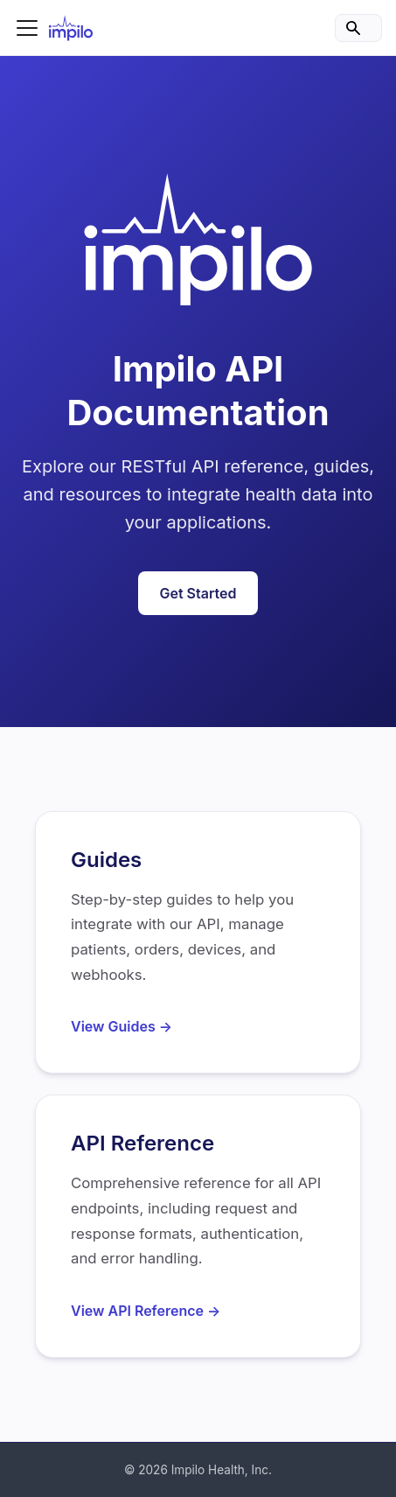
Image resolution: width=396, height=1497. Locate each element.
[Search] (358, 28)
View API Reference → (145, 1310)
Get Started (197, 593)
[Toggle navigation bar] (27, 28)
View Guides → (121, 1026)
